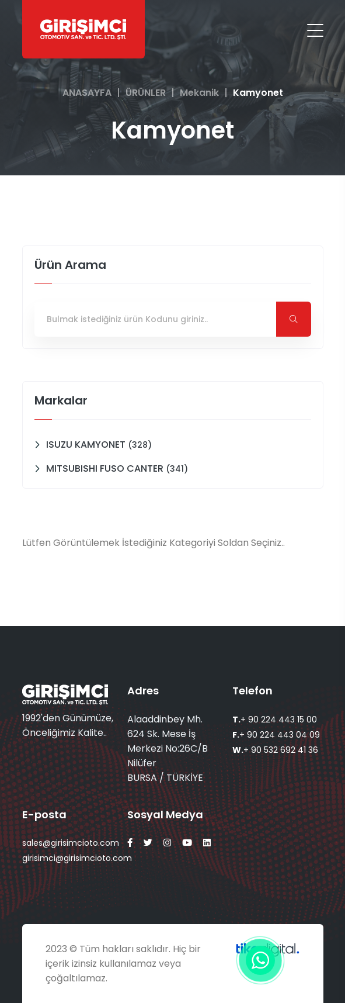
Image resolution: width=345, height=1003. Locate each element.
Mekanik (199, 92)
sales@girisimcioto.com (70, 843)
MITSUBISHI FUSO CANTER (117, 468)
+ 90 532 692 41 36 (275, 750)
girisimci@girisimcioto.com (77, 858)
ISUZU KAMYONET (99, 444)
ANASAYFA (86, 92)
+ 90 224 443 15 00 (274, 719)
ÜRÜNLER (146, 92)
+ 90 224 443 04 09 (276, 735)
